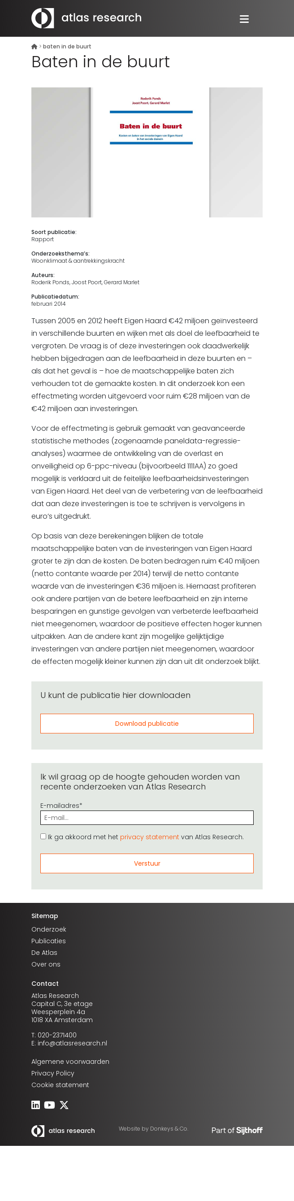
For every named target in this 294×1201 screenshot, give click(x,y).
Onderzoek (48, 929)
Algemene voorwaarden (70, 1061)
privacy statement (149, 836)
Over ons (46, 964)
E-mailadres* (147, 811)
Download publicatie (147, 723)
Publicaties (48, 941)
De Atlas (44, 952)
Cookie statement (60, 1084)
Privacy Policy (52, 1073)
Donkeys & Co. (169, 1128)
